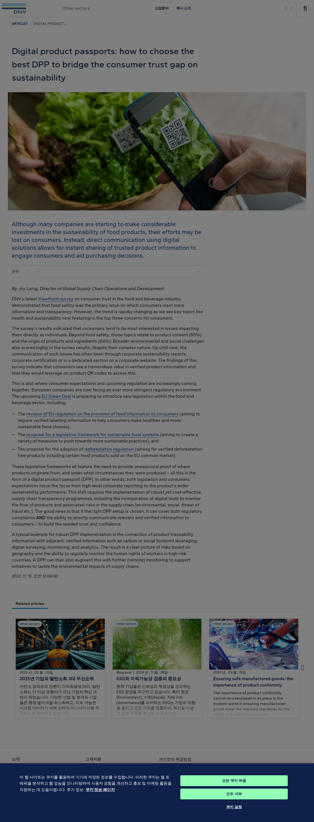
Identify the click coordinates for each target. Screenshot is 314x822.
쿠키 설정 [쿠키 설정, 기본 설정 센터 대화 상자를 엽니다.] (234, 816)
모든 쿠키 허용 (234, 790)
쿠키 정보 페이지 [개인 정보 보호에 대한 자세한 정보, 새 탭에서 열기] (100, 798)
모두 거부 (234, 803)
